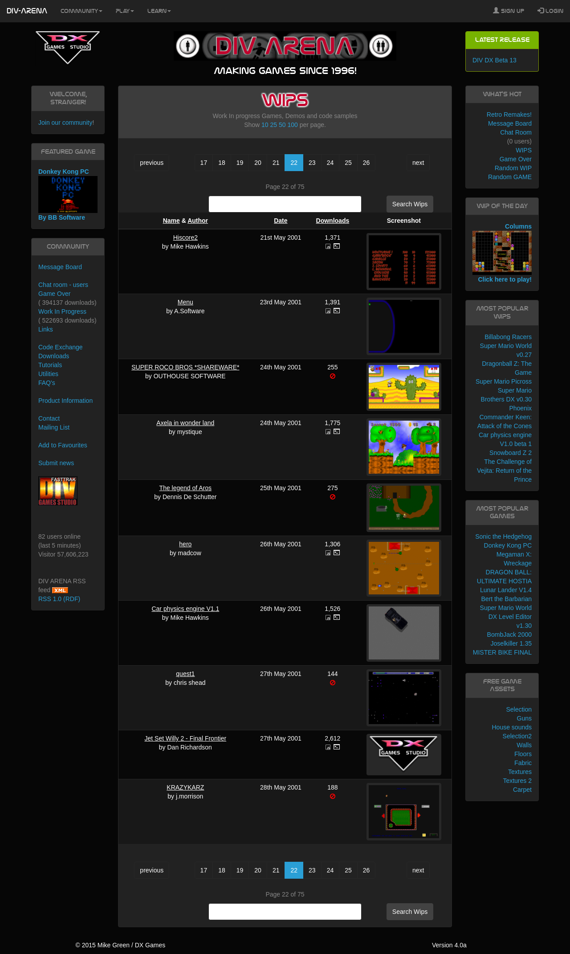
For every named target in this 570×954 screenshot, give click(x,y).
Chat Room (516, 132)
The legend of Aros (185, 487)
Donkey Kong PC (508, 545)
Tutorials (50, 364)
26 (366, 162)
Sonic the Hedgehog (503, 536)
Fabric (523, 762)
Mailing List (53, 427)
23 (312, 162)
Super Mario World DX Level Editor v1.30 (506, 616)
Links (45, 329)
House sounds (512, 727)
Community (81, 11)
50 (282, 124)
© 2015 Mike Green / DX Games (120, 945)
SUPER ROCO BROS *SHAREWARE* (185, 367)
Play (125, 11)
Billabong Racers (508, 336)
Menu (185, 302)
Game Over (54, 293)
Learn (159, 11)
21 (276, 162)
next (418, 162)
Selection (519, 709)
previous (151, 162)
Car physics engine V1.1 (185, 608)
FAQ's (46, 382)
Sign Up (508, 10)
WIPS (524, 150)
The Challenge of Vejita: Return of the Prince (504, 470)
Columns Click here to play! (502, 253)
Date (280, 220)
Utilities (48, 373)
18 (221, 162)
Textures (520, 771)
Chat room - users (63, 284)
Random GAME (510, 176)
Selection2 (517, 736)
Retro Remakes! (509, 114)
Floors (523, 753)
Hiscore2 (185, 237)
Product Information (65, 400)
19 (240, 162)
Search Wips (410, 204)
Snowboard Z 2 (510, 452)
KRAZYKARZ (185, 787)
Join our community (65, 122)
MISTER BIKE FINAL (502, 652)
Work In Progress (62, 311)
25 (273, 124)
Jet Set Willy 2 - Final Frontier (186, 738)
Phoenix (520, 408)
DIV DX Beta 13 (494, 60)
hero (185, 544)
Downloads (333, 220)
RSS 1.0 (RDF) (59, 598)
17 (204, 162)
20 (257, 162)
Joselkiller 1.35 (511, 643)
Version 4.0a (449, 945)
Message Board (60, 266)
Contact (49, 418)
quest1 (185, 673)
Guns (524, 718)
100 (292, 124)
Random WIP (513, 168)
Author (197, 220)
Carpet (522, 789)
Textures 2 (517, 780)
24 (330, 162)
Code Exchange (60, 347)
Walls (524, 745)
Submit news (56, 463)
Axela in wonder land (185, 422)
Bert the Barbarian (506, 598)
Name (171, 220)
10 (265, 124)
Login (550, 10)
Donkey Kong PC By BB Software (68, 194)
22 (293, 162)
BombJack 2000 (509, 634)
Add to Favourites (62, 445)
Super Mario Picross (504, 381)
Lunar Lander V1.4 (506, 590)
